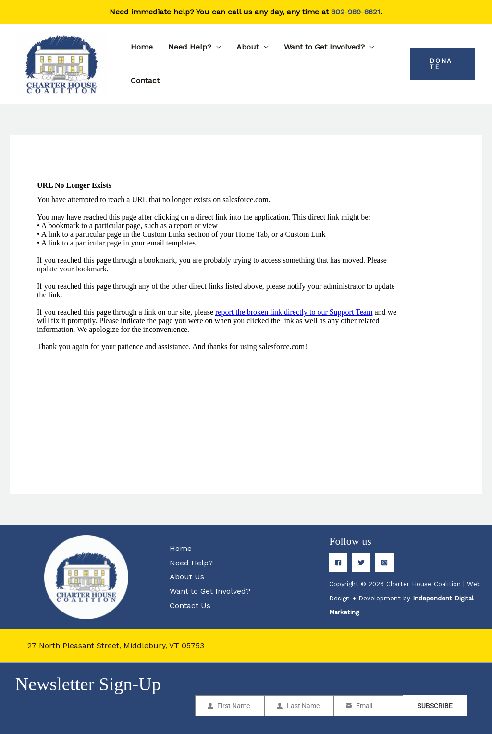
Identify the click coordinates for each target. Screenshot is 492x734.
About (247, 46)
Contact (145, 80)
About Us (187, 576)
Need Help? (189, 46)
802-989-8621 (356, 11)
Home (142, 46)
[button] (442, 64)
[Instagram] (384, 562)
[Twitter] (361, 562)
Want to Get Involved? (324, 46)
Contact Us (190, 605)
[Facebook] (338, 562)
